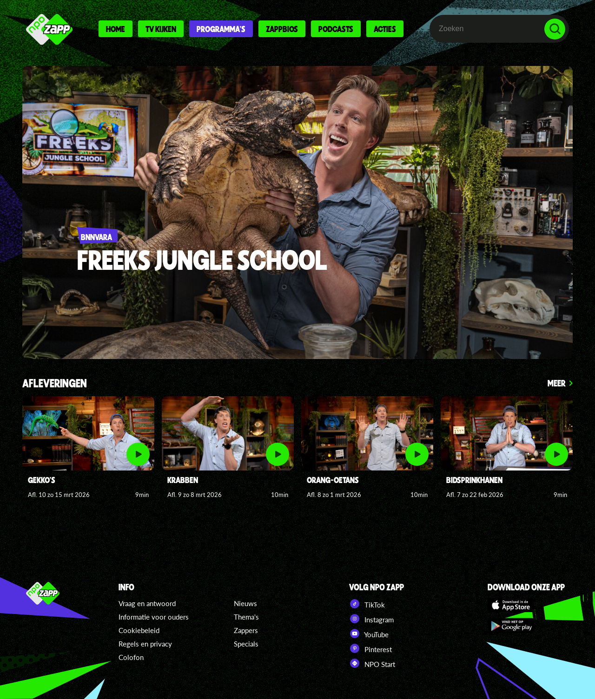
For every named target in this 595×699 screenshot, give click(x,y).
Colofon (131, 657)
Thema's (246, 617)
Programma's (221, 28)
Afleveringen (54, 384)
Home (115, 28)
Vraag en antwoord (147, 603)
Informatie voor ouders (154, 617)
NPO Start (372, 663)
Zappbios (282, 28)
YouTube (369, 633)
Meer (557, 383)
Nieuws (245, 603)
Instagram (371, 618)
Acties (385, 28)
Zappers (246, 630)
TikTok (367, 603)
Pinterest (370, 648)
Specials (246, 644)
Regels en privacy (145, 644)
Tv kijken (160, 28)
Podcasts (335, 28)
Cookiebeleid (139, 630)
